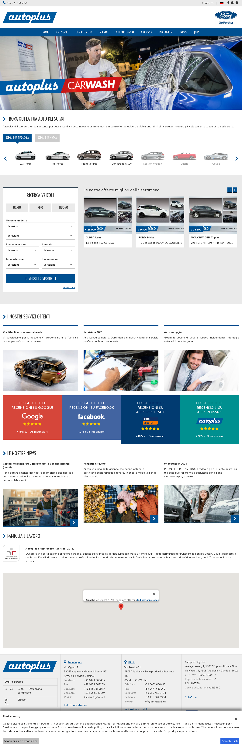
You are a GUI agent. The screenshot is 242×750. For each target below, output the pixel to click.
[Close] (154, 594)
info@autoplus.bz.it (94, 697)
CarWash (146, 32)
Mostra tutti (69, 288)
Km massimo (50, 259)
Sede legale (75, 662)
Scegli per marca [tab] (47, 138)
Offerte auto (84, 32)
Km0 (40, 207)
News (183, 32)
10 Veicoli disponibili (40, 278)
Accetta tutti (230, 741)
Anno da (47, 244)
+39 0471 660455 (16, 3)
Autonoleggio (125, 32)
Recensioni (166, 32)
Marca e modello (16, 220)
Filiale (131, 662)
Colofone (191, 697)
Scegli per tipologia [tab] (17, 138)
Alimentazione (15, 259)
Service (104, 32)
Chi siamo (62, 32)
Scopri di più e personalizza (20, 741)
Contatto (207, 3)
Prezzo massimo (16, 244)
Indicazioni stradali (148, 600)
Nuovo (63, 207)
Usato (17, 207)
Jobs (197, 32)
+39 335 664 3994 (94, 693)
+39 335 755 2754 (94, 689)
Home (46, 32)
